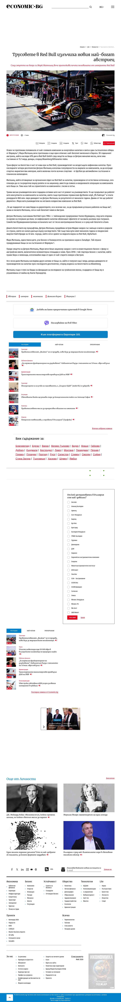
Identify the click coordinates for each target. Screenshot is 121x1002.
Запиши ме (108, 869)
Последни (24, 344)
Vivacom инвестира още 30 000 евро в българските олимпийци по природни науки (38, 651)
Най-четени (59, 344)
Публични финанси (12, 887)
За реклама (22, 957)
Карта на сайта (51, 963)
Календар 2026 (14, 920)
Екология (68, 904)
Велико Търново (60, 446)
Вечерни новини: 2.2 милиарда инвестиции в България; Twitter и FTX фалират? (63, 726)
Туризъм (11, 906)
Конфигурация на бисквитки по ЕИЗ (29, 979)
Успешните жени (14, 938)
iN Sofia (11, 935)
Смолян (86, 454)
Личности (95, 47)
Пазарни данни (70, 929)
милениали (38, 296)
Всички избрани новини (102, 428)
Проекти (10, 915)
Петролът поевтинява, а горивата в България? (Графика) (48, 420)
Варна (45, 446)
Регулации (31, 904)
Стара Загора (23, 458)
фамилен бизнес (55, 296)
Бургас (35, 446)
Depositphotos (65, 1000)
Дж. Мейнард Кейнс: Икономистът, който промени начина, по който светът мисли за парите (30, 816)
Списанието (69, 926)
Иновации (30, 892)
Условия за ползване (53, 972)
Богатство (105, 892)
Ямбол (73, 458)
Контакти (21, 966)
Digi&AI (85, 886)
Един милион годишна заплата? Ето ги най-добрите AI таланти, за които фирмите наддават (30, 853)
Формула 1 (71, 296)
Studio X (67, 998)
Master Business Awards (17, 932)
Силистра (63, 454)
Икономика (12, 881)
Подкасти (12, 923)
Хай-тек (86, 898)
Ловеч (58, 450)
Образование (69, 895)
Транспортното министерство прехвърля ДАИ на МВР (47, 374)
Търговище (39, 458)
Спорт (104, 901)
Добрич (20, 450)
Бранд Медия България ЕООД (56, 969)
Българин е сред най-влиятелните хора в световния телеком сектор (87, 853)
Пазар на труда (14, 909)
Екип (47, 960)
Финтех (85, 901)
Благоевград (22, 446)
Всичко (66, 915)
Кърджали (31, 450)
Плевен (20, 454)
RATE (10, 926)
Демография (69, 892)
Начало (82, 47)
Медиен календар (24, 983)
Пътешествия (106, 889)
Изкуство (105, 898)
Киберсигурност (88, 895)
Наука (104, 886)
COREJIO (11, 929)
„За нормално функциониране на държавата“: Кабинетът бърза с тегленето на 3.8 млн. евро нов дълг (65, 364)
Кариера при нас (24, 972)
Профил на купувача (25, 975)
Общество (67, 881)
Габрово (95, 446)
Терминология (69, 920)
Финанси (30, 898)
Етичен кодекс (23, 969)
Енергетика (13, 897)
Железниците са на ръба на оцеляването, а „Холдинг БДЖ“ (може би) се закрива (57, 386)
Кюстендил (46, 450)
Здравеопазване (70, 898)
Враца (84, 446)
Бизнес (28, 881)
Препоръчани (95, 344)
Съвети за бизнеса (49, 887)
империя (24, 296)
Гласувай (72, 617)
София (97, 454)
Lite (88, 47)
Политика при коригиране (55, 966)
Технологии (87, 881)
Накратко (57, 720)
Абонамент (22, 963)
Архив (83, 617)
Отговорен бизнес (52, 894)
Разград (43, 454)
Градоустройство (70, 901)
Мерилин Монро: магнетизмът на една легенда (85, 815)
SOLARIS (11, 941)
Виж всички (110, 778)
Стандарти (49, 891)
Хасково (52, 458)
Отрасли (30, 889)
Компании (30, 886)
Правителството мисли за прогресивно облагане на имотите (49, 408)
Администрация (70, 907)
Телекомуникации (89, 889)
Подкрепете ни (51, 975)
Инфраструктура (14, 894)
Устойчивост (50, 881)
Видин (75, 446)
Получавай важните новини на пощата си (84, 868)
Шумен (63, 458)
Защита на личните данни (55, 957)
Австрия (12, 296)
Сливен (75, 454)
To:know (67, 923)
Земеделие (12, 903)
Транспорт (12, 900)
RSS (49, 869)
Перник (95, 450)
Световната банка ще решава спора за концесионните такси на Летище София (57, 397)
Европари (12, 891)
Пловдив (31, 454)
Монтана (68, 450)
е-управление (88, 892)
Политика (68, 886)
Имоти (29, 901)
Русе (52, 454)
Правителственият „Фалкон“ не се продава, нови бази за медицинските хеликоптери (59, 352)
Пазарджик (82, 450)
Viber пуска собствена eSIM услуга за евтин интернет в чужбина (37, 684)
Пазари (29, 895)
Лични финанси (70, 889)
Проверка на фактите (25, 960)
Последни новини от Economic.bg (44, 692)
